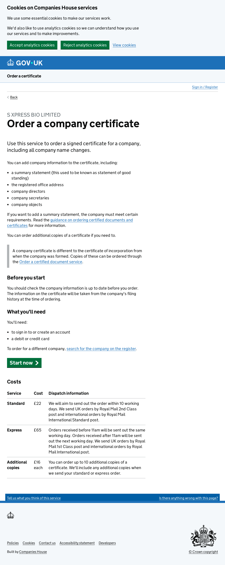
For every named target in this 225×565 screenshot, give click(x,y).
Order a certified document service (50, 261)
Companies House (33, 552)
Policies (13, 543)
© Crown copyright (203, 552)
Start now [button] (24, 363)
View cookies (124, 45)
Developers (107, 543)
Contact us (47, 543)
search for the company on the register (101, 348)
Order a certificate (24, 76)
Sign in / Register (205, 87)
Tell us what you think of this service (34, 498)
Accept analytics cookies (32, 45)
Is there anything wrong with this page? (188, 498)
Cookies (29, 543)
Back (14, 97)
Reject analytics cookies (85, 45)
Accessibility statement (77, 543)
